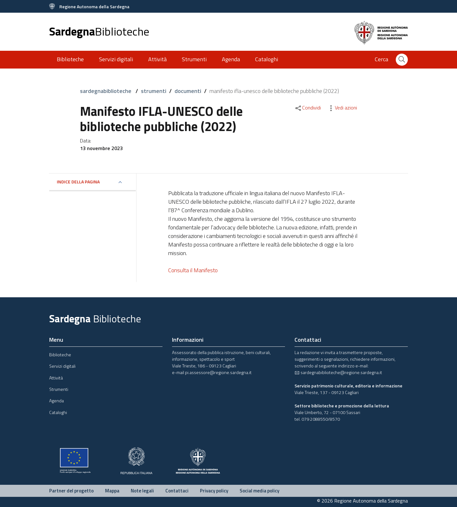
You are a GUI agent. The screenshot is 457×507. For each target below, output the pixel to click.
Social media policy (259, 490)
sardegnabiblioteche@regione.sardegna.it (338, 372)
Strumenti (194, 59)
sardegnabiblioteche (106, 91)
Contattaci (177, 490)
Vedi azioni (342, 107)
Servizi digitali (116, 59)
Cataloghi (266, 59)
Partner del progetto (71, 490)
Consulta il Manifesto (193, 270)
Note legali (142, 490)
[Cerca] (402, 60)
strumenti (153, 91)
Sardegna (99, 31)
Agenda (231, 59)
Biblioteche (70, 59)
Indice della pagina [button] (78, 181)
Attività (157, 59)
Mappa (112, 490)
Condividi (308, 107)
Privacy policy (214, 490)
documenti (188, 91)
